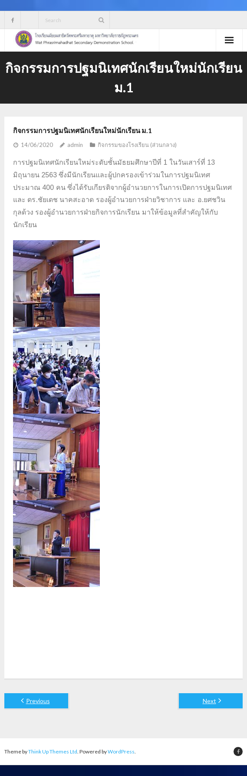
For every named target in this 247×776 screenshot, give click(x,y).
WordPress (121, 751)
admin (75, 144)
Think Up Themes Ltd (52, 751)
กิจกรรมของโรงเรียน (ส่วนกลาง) (137, 144)
